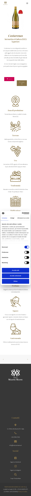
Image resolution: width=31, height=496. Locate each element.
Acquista (9, 79)
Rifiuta (15, 281)
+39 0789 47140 (15, 437)
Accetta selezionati (15, 275)
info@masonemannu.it (15, 445)
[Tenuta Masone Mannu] (5, 3)
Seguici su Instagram (15, 470)
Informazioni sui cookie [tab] (23, 218)
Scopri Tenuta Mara (15, 478)
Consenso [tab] (4, 218)
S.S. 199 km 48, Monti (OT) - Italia (15, 429)
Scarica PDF (22, 83)
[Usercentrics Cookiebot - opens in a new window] (22, 213)
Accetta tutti (15, 270)
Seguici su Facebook (15, 462)
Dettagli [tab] (12, 218)
